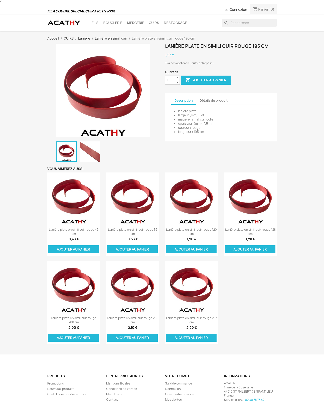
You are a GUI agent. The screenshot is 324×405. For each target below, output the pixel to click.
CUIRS (154, 22)
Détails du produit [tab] (214, 100)
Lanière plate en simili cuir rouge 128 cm (250, 232)
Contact (112, 399)
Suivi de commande (178, 383)
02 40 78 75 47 (254, 400)
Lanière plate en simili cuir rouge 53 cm (132, 232)
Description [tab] (183, 100)
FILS (95, 22)
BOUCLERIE (112, 22)
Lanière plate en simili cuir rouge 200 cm (73, 320)
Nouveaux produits (60, 389)
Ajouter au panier (205, 80)
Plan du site (114, 394)
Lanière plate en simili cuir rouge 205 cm (132, 320)
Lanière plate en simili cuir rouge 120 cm (191, 232)
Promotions (55, 383)
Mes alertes (173, 399)
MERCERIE (135, 22)
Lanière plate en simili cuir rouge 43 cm (73, 232)
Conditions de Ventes (121, 389)
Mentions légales (118, 383)
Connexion (173, 389)
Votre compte (178, 376)
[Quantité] (170, 80)
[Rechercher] (249, 23)
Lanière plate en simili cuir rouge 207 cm (191, 320)
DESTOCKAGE (175, 22)
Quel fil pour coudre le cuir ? (67, 394)
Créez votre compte (179, 394)
